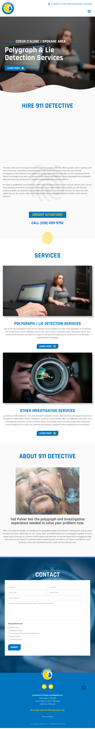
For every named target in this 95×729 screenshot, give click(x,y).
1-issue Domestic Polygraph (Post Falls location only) (25, 633)
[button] (89, 11)
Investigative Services (16, 639)
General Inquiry (14, 627)
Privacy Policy (47, 717)
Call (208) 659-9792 (47, 223)
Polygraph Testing (15, 636)
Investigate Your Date (16, 630)
